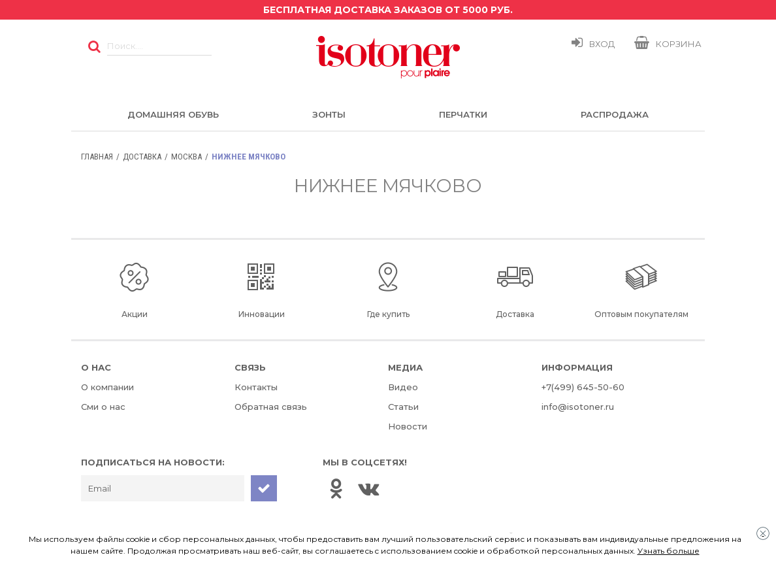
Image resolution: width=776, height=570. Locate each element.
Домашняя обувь (173, 114)
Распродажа (615, 114)
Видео (403, 387)
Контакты (256, 387)
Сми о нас (103, 406)
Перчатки (463, 114)
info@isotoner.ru (578, 406)
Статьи (403, 406)
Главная (97, 156)
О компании (107, 387)
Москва (186, 156)
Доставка (142, 156)
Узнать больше (669, 551)
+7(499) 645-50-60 (583, 387)
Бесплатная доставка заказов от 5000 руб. (388, 10)
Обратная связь (270, 406)
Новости (407, 426)
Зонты (329, 114)
